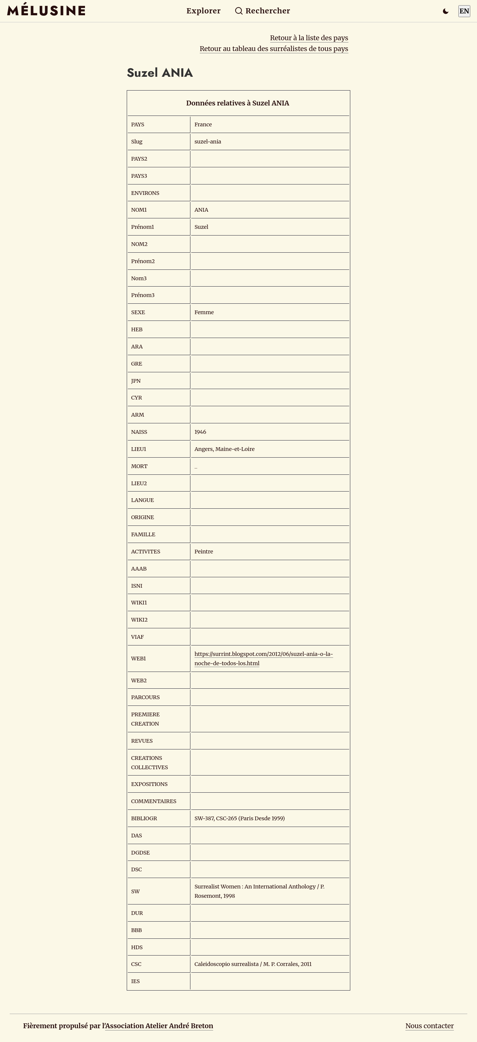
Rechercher (262, 10)
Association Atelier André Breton (159, 1026)
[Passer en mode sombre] (446, 11)
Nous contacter (429, 1026)
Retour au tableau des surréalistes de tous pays (274, 48)
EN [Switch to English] (464, 11)
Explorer (204, 10)
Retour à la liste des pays (309, 38)
